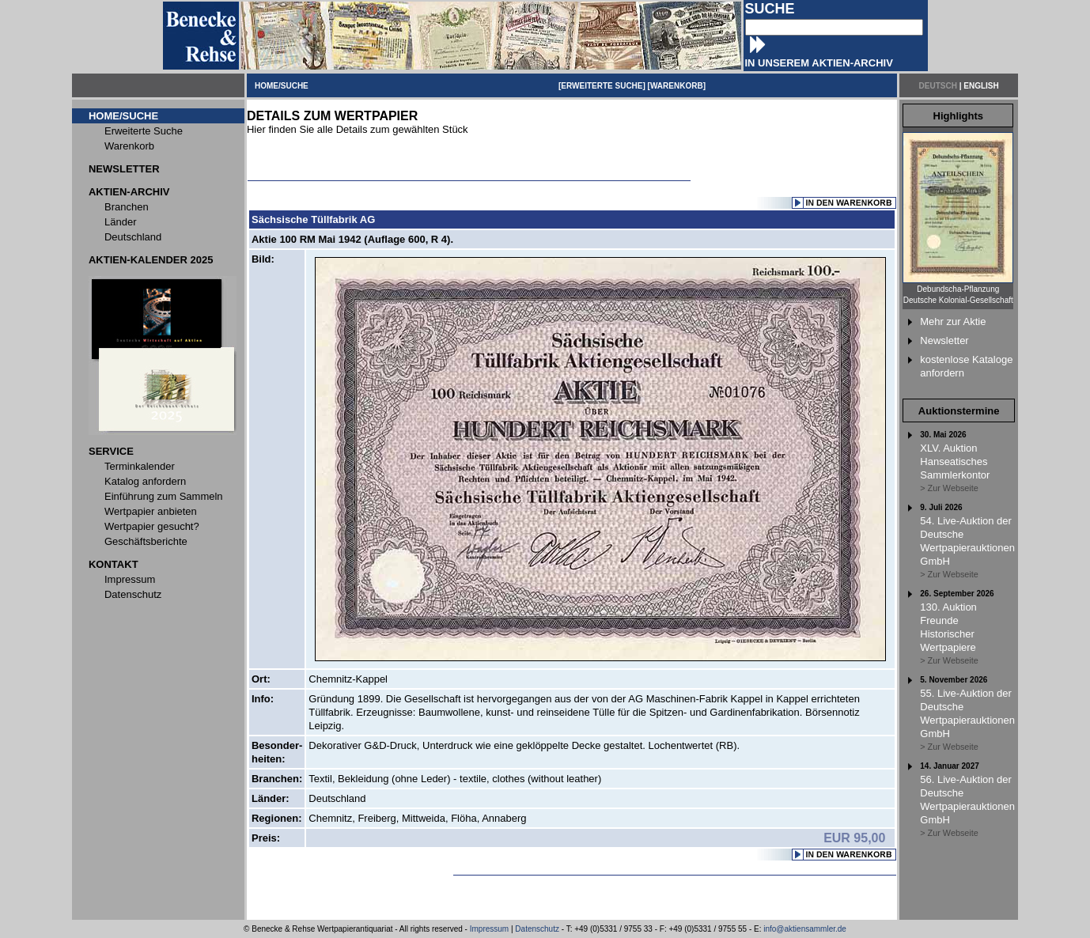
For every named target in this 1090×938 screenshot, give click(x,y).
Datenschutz (537, 929)
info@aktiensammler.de (804, 929)
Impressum (489, 929)
